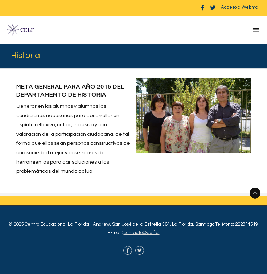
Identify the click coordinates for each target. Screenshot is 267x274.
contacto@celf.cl (142, 232)
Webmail (251, 7)
